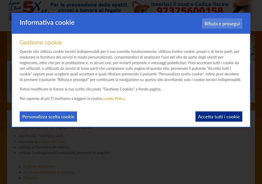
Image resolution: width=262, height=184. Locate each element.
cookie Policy (114, 98)
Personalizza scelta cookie (48, 116)
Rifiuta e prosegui (222, 23)
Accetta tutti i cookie (219, 116)
